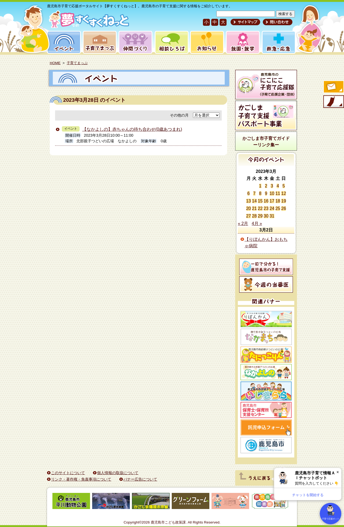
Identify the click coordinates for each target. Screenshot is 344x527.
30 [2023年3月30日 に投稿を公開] (266, 216)
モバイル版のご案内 (333, 102)
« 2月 (243, 223)
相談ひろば (171, 42)
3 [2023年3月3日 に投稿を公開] (272, 186)
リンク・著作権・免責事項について (81, 479)
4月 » (257, 223)
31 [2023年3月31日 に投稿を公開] (272, 216)
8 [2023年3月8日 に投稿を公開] (260, 193)
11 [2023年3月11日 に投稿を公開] (277, 193)
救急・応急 (278, 42)
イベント (63, 42)
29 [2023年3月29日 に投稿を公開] (260, 216)
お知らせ (206, 42)
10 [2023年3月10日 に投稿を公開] (272, 193)
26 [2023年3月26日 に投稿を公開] (283, 208)
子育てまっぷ (98, 42)
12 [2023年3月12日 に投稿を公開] (283, 193)
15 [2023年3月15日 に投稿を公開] (260, 201)
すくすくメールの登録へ (333, 87)
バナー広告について (140, 479)
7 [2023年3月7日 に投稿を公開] (254, 193)
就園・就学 (241, 42)
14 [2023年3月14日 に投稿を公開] (254, 201)
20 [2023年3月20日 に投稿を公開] (248, 208)
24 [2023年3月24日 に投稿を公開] (272, 208)
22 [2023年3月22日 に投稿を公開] (260, 208)
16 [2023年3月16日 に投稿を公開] (266, 201)
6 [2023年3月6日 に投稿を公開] (248, 193)
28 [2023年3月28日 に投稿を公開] (254, 216)
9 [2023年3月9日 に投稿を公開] (266, 193)
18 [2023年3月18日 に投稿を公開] (277, 201)
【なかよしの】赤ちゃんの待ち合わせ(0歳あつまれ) (132, 129)
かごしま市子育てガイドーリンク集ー (266, 141)
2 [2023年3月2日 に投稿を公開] (266, 186)
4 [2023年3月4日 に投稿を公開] (278, 186)
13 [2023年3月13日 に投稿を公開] (248, 201)
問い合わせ (276, 22)
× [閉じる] (337, 472)
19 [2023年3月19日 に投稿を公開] (283, 201)
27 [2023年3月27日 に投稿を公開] (248, 216)
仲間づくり (135, 42)
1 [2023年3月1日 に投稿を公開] (260, 186)
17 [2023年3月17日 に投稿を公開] (272, 201)
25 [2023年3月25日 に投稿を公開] (277, 208)
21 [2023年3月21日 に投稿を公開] (254, 208)
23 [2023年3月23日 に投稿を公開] (266, 208)
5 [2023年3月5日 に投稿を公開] (283, 186)
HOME (55, 63)
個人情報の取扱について (117, 473)
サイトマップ (245, 22)
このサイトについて (68, 473)
